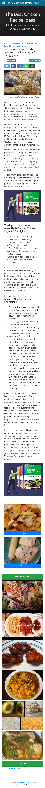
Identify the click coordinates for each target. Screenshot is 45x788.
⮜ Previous (22, 533)
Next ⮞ (22, 566)
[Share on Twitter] (7, 66)
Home (6, 43)
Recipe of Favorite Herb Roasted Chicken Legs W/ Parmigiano (20, 45)
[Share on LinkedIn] (20, 66)
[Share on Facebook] (13, 66)
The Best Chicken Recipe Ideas (20, 3)
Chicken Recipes (15, 43)
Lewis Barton (11, 60)
